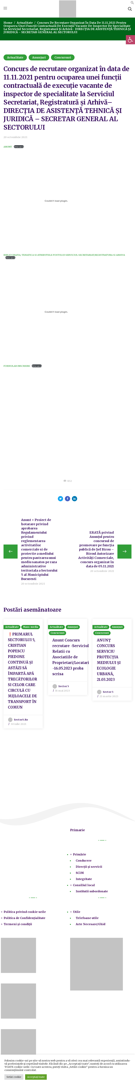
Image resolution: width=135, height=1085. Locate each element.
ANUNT (8, 146)
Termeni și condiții (18, 925)
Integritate (84, 880)
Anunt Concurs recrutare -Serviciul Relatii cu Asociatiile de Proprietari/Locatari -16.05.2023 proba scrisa (70, 658)
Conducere (84, 862)
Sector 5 (63, 687)
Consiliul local (84, 886)
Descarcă (19, 146)
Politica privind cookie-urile (25, 913)
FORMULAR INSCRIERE (17, 365)
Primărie (79, 856)
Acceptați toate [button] (36, 1077)
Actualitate (25, 22)
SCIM (80, 874)
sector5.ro (21, 721)
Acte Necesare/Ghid (90, 925)
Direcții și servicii (89, 868)
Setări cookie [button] (14, 1077)
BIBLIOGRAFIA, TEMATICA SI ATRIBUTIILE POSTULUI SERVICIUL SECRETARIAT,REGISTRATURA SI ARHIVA (64, 254)
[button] (130, 39)
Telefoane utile (87, 919)
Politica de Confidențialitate (24, 919)
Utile (76, 913)
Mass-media (30, 628)
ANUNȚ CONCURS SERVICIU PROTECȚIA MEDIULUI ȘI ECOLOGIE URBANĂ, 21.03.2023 (109, 661)
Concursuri (62, 57)
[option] (23, 674)
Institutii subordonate (92, 892)
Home (8, 22)
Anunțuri (39, 57)
